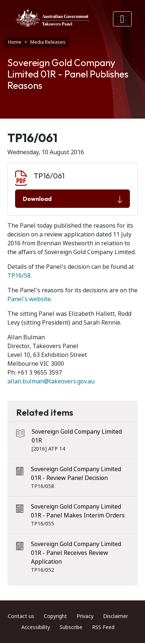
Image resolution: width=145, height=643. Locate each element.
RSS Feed (103, 627)
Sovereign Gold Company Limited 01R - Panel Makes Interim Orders (78, 511)
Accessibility (35, 627)
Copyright (55, 616)
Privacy (85, 616)
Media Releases (48, 42)
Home (14, 42)
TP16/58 (19, 275)
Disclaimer (115, 616)
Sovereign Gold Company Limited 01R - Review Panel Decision (76, 473)
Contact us (21, 616)
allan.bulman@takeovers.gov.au (51, 381)
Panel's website (29, 299)
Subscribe (71, 627)
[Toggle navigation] (122, 18)
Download (72, 199)
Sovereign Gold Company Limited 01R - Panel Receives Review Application (76, 553)
